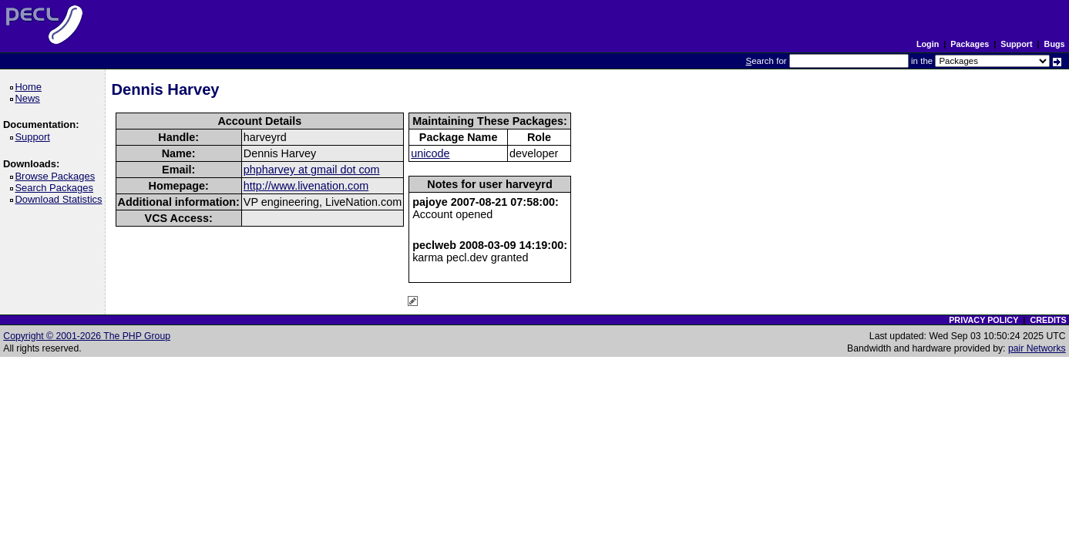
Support (1016, 44)
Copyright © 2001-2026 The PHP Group (86, 336)
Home (30, 86)
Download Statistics (61, 199)
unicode (430, 153)
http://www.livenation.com (306, 186)
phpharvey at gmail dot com (312, 169)
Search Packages (56, 187)
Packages (969, 44)
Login (927, 44)
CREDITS (1048, 320)
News (29, 98)
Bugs (1054, 44)
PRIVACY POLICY (983, 320)
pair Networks (1037, 348)
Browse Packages (57, 176)
